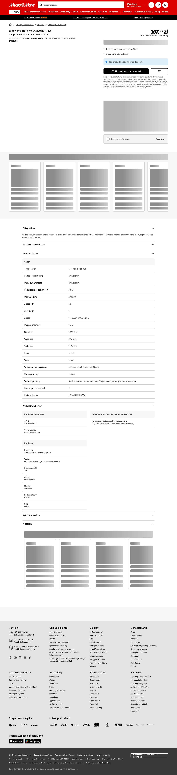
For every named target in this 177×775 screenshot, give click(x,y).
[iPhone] (52, 680)
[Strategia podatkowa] (139, 652)
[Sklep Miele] (94, 704)
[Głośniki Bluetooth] (56, 704)
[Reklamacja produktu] (57, 635)
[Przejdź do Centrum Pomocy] (24, 649)
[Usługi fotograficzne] (97, 649)
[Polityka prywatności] (16, 759)
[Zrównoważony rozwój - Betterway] (144, 645)
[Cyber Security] (136, 659)
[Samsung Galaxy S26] (139, 683)
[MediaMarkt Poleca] (138, 700)
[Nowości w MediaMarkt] (139, 704)
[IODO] (28, 759)
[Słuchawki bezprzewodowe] (59, 707)
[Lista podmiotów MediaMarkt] (112, 759)
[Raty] (91, 639)
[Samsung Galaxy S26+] (139, 680)
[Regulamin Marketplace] (85, 755)
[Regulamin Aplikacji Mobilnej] (64, 755)
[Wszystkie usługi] (96, 656)
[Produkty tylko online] (17, 690)
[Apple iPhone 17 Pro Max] (140, 687)
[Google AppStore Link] (33, 741)
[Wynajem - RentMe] (97, 645)
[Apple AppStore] (16, 741)
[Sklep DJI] (93, 690)
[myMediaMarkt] (136, 635)
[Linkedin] (26, 657)
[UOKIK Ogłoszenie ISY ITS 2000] (58, 759)
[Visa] (86, 725)
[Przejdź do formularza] (22, 642)
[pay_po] (64, 725)
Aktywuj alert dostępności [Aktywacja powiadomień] (126, 71)
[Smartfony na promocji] (17, 680)
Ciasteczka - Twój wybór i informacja (149, 755)
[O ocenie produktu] (46, 38)
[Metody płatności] (96, 635)
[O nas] (133, 632)
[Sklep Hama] (94, 697)
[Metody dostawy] (96, 632)
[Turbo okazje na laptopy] (18, 697)
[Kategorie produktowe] (98, 663)
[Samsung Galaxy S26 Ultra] (141, 676)
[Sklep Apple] (94, 676)
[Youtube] (16, 657)
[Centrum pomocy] (55, 632)
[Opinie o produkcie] (15, 38)
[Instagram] (21, 657)
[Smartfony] (53, 694)
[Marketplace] (135, 663)
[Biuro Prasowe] (136, 642)
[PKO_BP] (107, 725)
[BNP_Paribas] (75, 725)
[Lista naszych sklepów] (139, 649)
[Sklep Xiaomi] (95, 680)
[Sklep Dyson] (94, 694)
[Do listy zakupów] (158, 5)
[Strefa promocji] (15, 676)
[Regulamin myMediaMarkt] (43, 755)
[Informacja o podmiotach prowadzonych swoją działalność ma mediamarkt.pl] (68, 659)
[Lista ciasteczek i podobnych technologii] (85, 759)
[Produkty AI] (135, 711)
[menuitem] (35, 11)
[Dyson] (51, 687)
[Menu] (14, 12)
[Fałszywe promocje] (103, 755)
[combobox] (83, 4)
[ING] (129, 725)
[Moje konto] (151, 5)
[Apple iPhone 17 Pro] (138, 690)
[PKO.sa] (140, 725)
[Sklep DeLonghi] (96, 687)
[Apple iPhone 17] (137, 697)
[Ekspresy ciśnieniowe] (57, 690)
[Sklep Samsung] (96, 707)
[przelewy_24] (53, 725)
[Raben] (34, 725)
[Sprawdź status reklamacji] (59, 642)
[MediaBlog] (135, 639)
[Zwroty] (52, 639)
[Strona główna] (10, 24)
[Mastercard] (97, 725)
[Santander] (151, 725)
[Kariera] (133, 666)
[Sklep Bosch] (94, 683)
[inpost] (24, 725)
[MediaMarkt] (22, 5)
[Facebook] (11, 657)
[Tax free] (93, 666)
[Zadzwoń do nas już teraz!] (24, 635)
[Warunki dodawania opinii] (18, 763)
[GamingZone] (135, 707)
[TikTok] (31, 657)
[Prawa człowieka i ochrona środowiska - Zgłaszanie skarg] (68, 653)
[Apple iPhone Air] (137, 694)
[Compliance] (135, 656)
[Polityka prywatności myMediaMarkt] (98, 763)
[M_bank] (118, 725)
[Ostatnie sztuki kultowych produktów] (23, 687)
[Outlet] (11, 683)
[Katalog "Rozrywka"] (16, 694)
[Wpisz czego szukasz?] (41, 5)
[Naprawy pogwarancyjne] (99, 652)
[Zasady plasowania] (38, 759)
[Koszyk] (165, 5)
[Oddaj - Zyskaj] (95, 642)
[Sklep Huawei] (95, 700)
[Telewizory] (53, 683)
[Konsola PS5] (54, 676)
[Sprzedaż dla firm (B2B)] (58, 645)
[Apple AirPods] (54, 700)
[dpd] (13, 725)
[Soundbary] (53, 697)
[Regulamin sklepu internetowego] (61, 649)
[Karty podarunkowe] (97, 659)
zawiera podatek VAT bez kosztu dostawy (154, 36)
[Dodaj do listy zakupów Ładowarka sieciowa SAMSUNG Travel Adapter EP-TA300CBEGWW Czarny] (159, 71)
